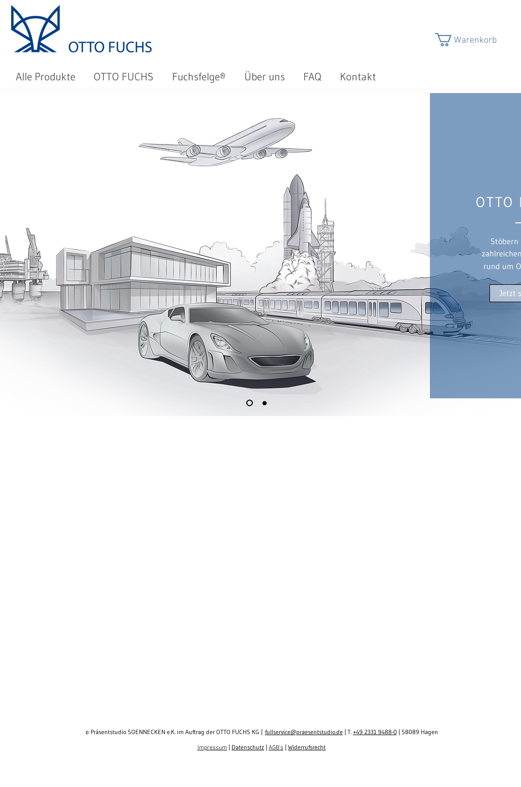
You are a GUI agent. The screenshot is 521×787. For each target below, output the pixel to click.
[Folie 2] (265, 403)
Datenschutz (247, 747)
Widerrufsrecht (307, 747)
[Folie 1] (249, 403)
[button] (475, 39)
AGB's (276, 747)
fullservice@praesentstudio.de (304, 732)
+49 (358, 732)
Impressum (212, 747)
